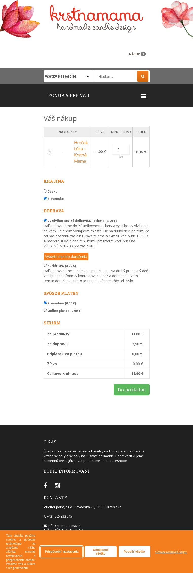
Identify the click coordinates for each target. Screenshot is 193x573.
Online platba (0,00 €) (62, 311)
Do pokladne (131, 390)
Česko (50, 191)
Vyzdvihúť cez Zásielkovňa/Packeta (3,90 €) (80, 221)
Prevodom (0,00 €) (60, 303)
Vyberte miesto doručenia (66, 256)
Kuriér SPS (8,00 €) (60, 266)
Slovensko (54, 199)
